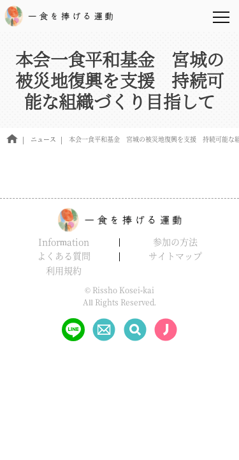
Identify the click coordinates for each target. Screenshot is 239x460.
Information (63, 241)
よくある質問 (64, 255)
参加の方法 (175, 241)
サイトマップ (175, 255)
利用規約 (64, 270)
